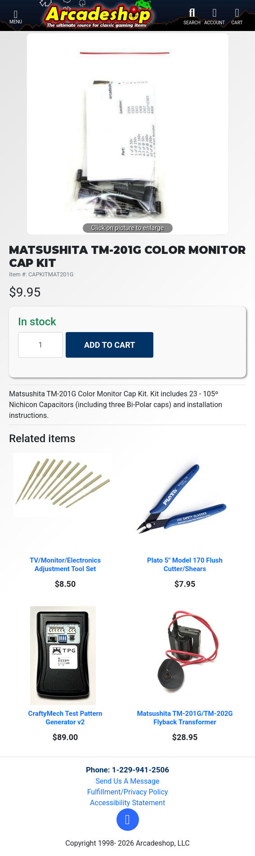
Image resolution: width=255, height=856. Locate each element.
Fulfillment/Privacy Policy (127, 792)
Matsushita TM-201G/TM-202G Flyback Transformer (185, 718)
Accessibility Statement (127, 802)
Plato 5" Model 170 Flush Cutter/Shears (185, 564)
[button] (127, 819)
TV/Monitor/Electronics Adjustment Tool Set (66, 564)
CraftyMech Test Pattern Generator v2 (66, 718)
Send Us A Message (128, 781)
